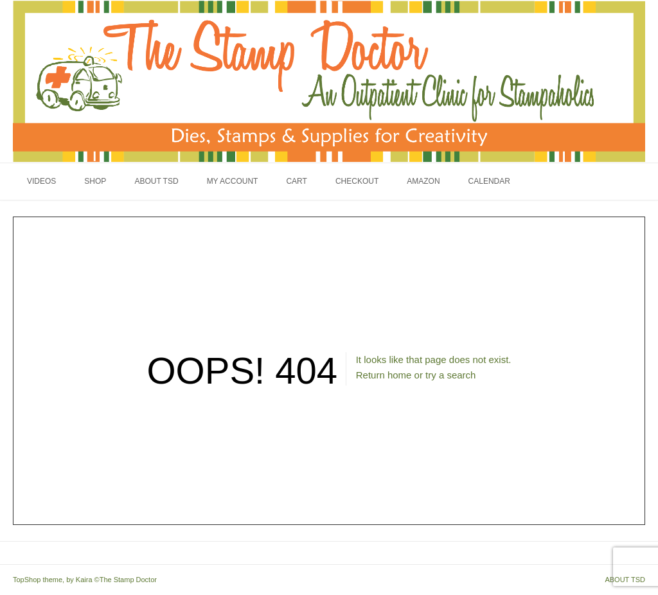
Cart (296, 181)
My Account (232, 181)
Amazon (423, 181)
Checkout (356, 181)
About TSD (156, 181)
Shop (95, 181)
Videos (41, 181)
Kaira (84, 579)
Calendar (489, 181)
